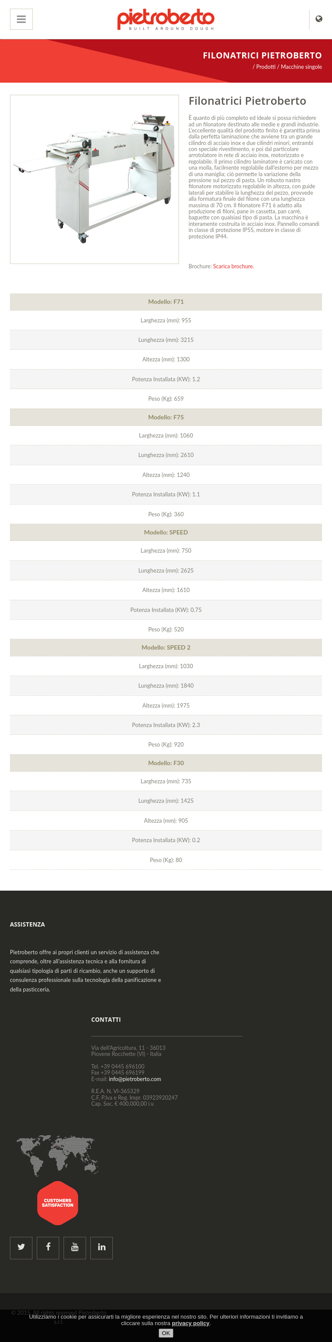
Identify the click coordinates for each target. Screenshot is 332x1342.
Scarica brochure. (233, 266)
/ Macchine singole (299, 67)
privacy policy (191, 1323)
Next (168, 180)
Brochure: (200, 266)
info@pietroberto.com (135, 1079)
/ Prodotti (264, 67)
